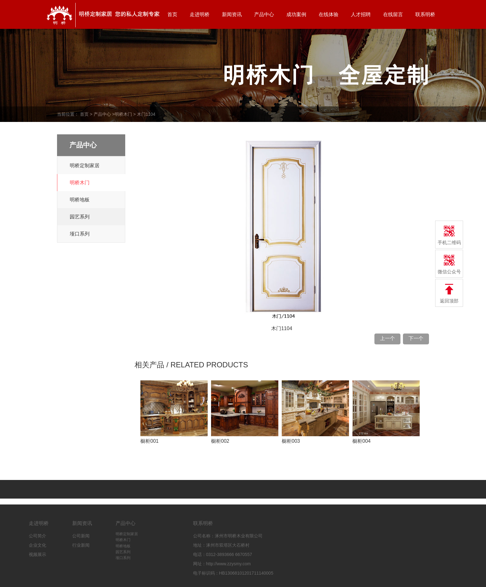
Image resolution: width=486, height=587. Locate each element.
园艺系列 (80, 216)
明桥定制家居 (84, 165)
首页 (172, 14)
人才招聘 (361, 14)
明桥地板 (80, 199)
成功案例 (296, 14)
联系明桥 (425, 14)
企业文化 (37, 545)
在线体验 (328, 14)
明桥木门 (123, 114)
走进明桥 (200, 14)
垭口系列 (80, 233)
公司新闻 (81, 535)
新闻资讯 (232, 14)
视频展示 (37, 554)
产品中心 (264, 14)
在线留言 (393, 14)
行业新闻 (81, 545)
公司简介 (37, 535)
